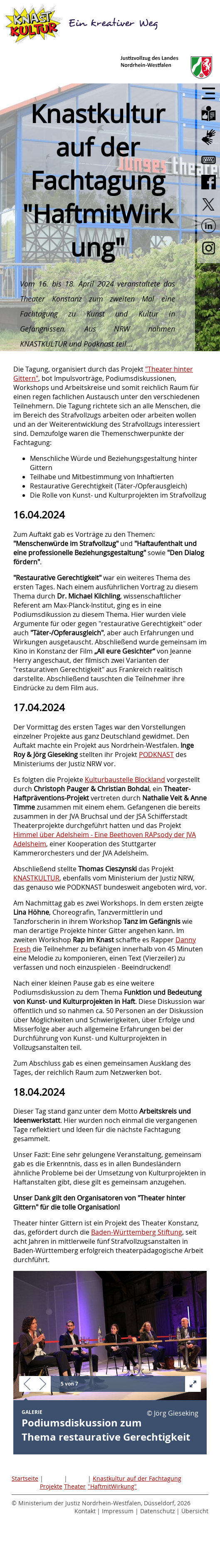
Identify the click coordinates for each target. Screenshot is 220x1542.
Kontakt (85, 1511)
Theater (75, 1486)
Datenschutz (157, 1511)
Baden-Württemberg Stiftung (136, 1232)
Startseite (25, 1478)
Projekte (51, 1486)
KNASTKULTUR (36, 878)
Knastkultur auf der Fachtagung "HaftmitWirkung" (134, 1482)
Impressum (117, 1511)
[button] (27, 1384)
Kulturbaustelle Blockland (125, 779)
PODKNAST (156, 754)
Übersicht (194, 1511)
